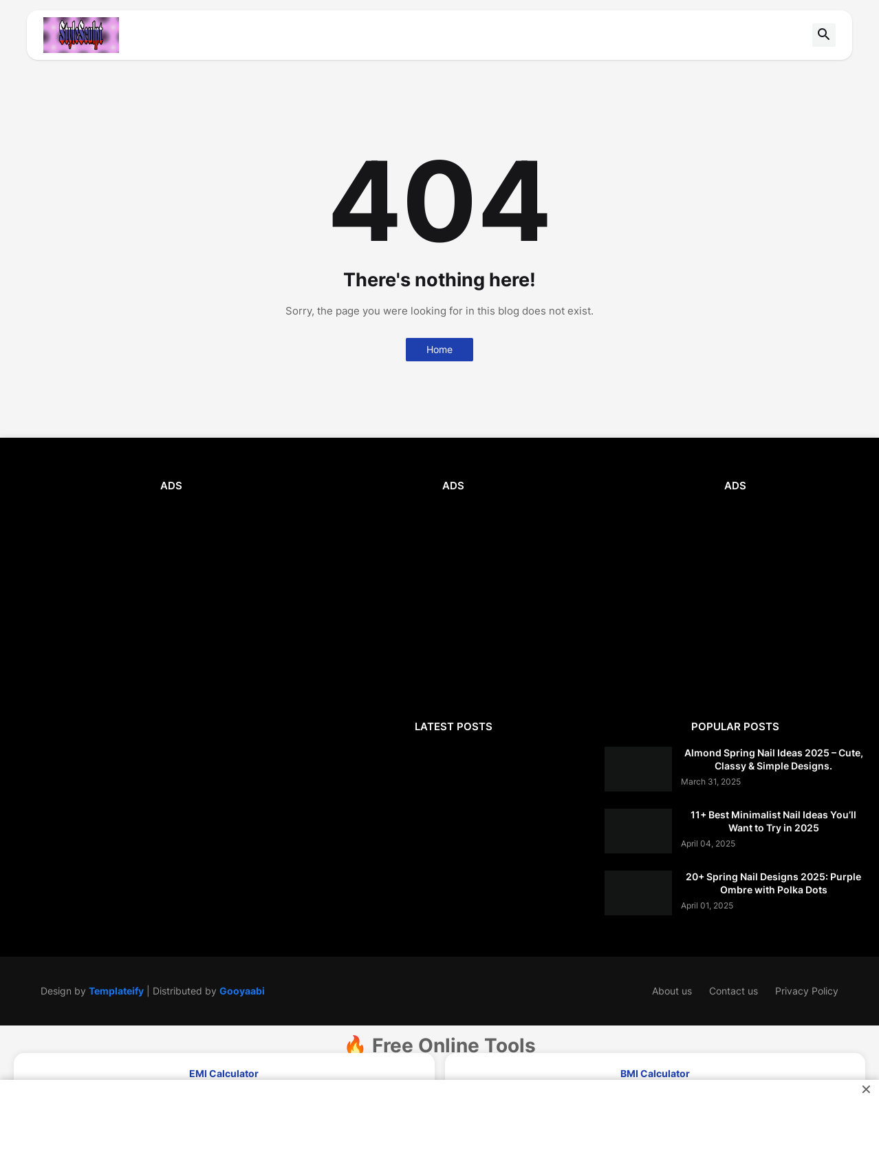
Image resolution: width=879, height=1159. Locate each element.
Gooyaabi (242, 991)
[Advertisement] (171, 603)
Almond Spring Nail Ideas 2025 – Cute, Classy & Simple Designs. (773, 759)
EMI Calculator (224, 1073)
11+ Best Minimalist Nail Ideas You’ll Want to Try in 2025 (773, 821)
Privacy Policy (806, 991)
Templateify (116, 991)
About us (672, 991)
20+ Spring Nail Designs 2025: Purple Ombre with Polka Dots (773, 883)
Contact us (733, 991)
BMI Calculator (655, 1073)
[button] (824, 35)
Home (439, 349)
